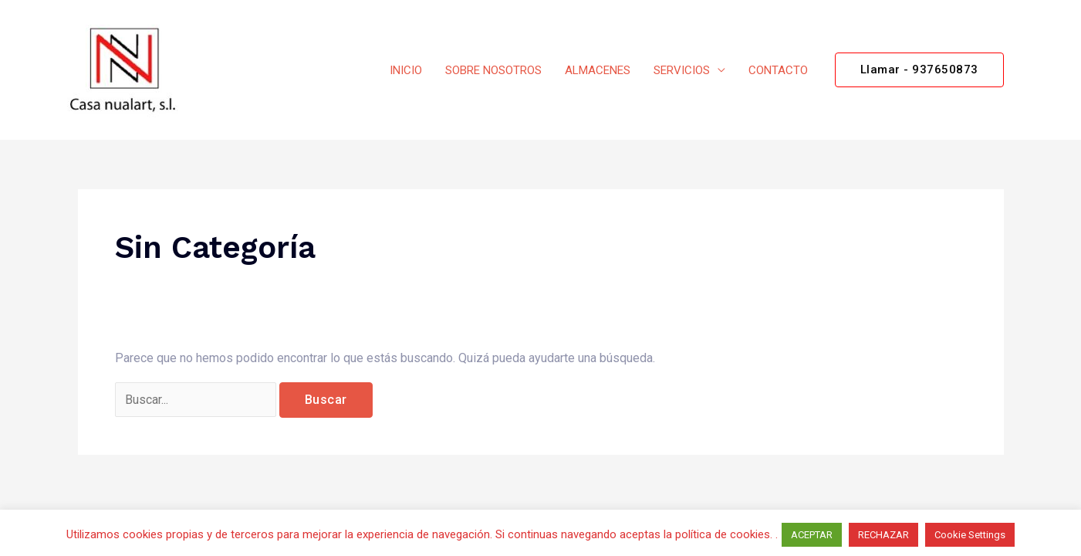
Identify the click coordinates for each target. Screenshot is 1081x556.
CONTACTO (778, 70)
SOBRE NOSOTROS (493, 70)
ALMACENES (597, 70)
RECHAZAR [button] (883, 535)
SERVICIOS (682, 70)
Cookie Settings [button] (969, 535)
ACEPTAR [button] (812, 535)
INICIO (406, 70)
